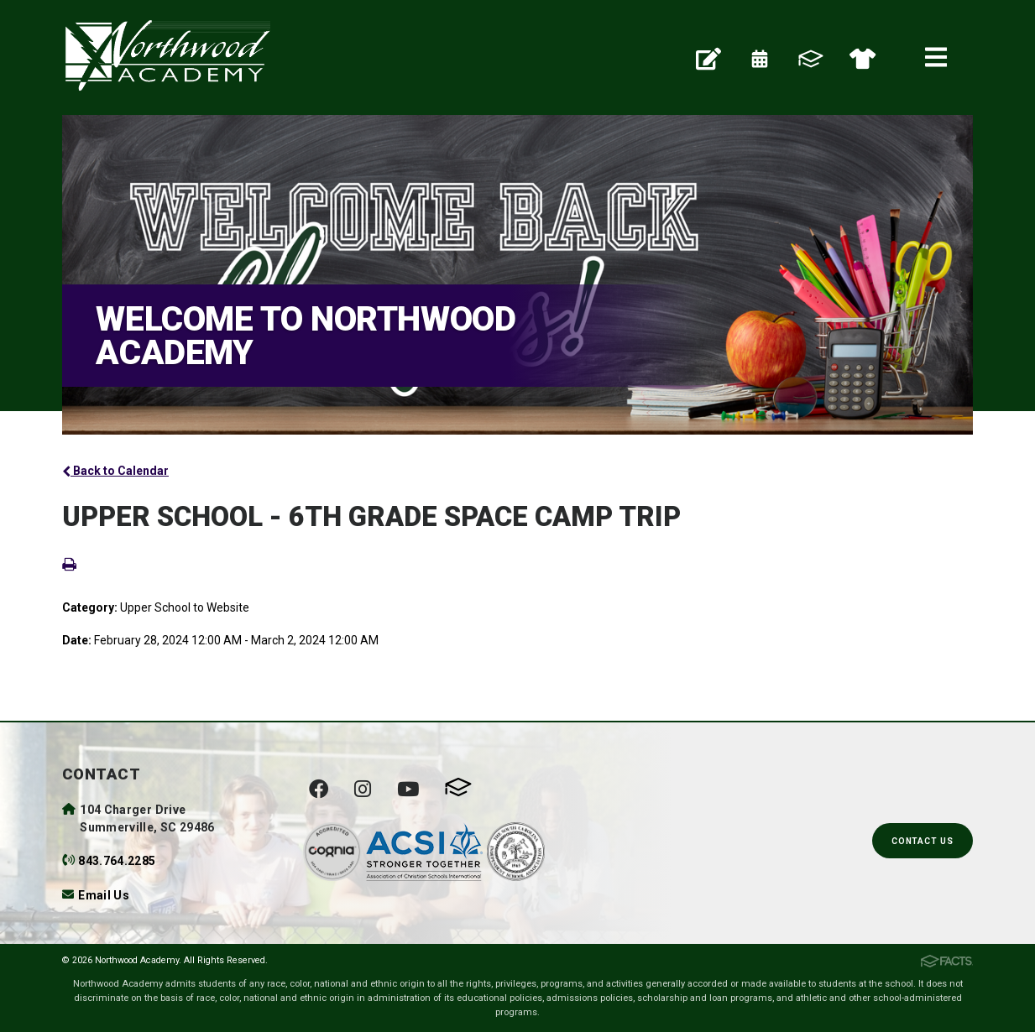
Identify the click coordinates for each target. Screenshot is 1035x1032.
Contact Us (922, 841)
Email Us (103, 895)
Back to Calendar (115, 470)
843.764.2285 (116, 861)
